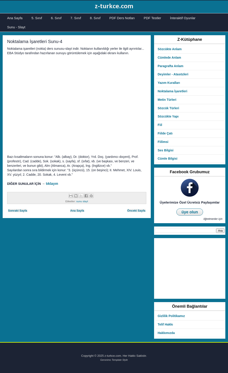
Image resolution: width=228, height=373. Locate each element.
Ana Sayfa (14, 18)
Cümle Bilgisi (167, 158)
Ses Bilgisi (165, 150)
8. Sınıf (95, 18)
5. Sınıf (36, 18)
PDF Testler (152, 18)
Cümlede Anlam (169, 57)
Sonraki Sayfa (17, 210)
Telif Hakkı (165, 324)
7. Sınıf (75, 18)
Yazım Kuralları (169, 82)
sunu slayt (82, 201)
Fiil (160, 125)
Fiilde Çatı (165, 133)
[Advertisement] (189, 268)
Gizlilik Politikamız (171, 316)
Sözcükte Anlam (170, 49)
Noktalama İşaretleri (172, 91)
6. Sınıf (56, 18)
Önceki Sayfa (136, 210)
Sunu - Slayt (16, 27)
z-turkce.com (114, 6)
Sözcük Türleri (168, 108)
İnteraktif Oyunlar (182, 18)
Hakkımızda (166, 333)
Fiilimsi (163, 142)
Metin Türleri (167, 99)
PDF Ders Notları (122, 18)
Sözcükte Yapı (168, 116)
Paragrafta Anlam (170, 66)
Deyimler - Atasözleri (173, 74)
